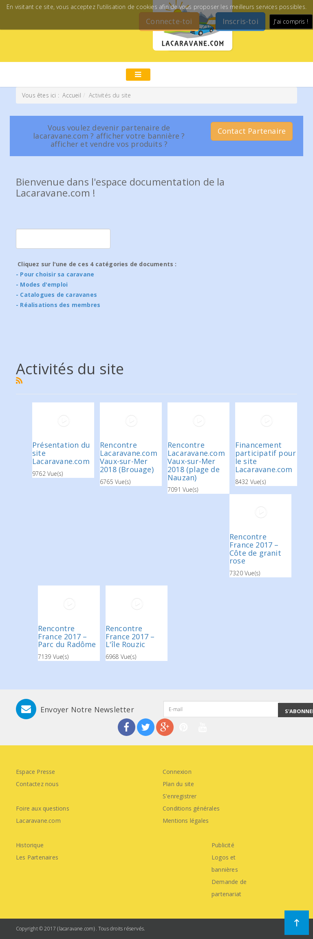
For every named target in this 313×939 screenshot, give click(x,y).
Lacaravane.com (38, 820)
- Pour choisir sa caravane (55, 274)
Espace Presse (35, 772)
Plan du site (178, 784)
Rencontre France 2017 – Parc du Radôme (67, 636)
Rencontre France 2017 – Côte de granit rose (255, 549)
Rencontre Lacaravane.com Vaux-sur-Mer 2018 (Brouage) (128, 457)
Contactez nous (37, 784)
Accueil (71, 95)
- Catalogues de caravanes (56, 294)
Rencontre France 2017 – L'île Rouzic (130, 636)
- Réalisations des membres (58, 305)
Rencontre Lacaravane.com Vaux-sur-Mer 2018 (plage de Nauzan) (196, 461)
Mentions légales (186, 820)
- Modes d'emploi (42, 284)
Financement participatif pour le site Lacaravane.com (265, 457)
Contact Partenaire (252, 131)
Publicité (223, 845)
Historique (30, 845)
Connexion (177, 772)
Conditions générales (191, 808)
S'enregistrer (180, 796)
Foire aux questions (42, 808)
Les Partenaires (37, 857)
